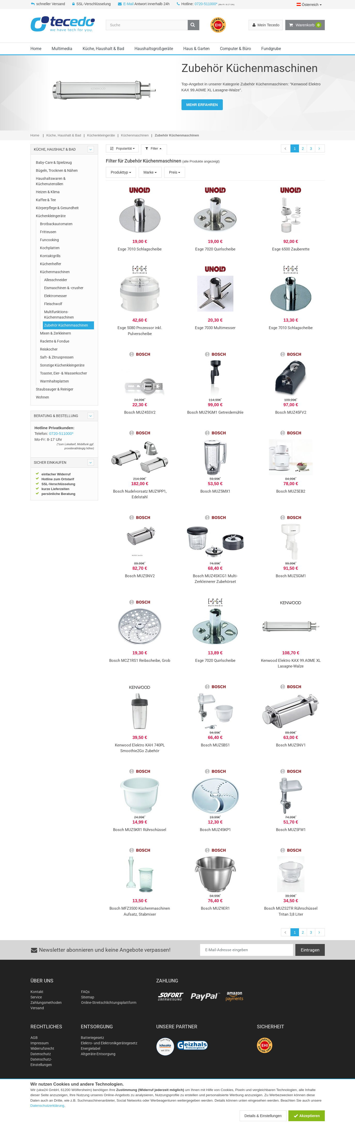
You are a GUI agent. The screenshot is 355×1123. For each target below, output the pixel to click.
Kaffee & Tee (46, 200)
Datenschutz (40, 1054)
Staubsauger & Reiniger (54, 389)
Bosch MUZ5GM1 (291, 576)
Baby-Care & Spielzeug (54, 162)
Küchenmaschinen (55, 272)
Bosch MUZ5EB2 (290, 491)
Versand (37, 1008)
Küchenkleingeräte (51, 216)
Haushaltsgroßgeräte (154, 48)
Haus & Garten (196, 48)
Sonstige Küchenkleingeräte (62, 365)
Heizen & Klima (48, 192)
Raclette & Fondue (54, 341)
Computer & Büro (235, 48)
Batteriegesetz (92, 1038)
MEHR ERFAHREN (202, 105)
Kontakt (36, 992)
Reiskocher (49, 349)
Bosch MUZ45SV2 (139, 412)
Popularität (122, 148)
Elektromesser (55, 296)
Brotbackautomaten (56, 224)
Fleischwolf (53, 304)
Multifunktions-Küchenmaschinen (59, 314)
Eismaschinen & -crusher (63, 288)
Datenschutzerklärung (47, 1106)
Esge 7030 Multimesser (215, 327)
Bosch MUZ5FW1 (291, 829)
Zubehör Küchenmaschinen (66, 325)
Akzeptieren (306, 1115)
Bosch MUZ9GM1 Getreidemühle (215, 412)
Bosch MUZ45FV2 (290, 412)
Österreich (309, 5)
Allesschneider (55, 280)
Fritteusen (48, 232)
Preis (174, 172)
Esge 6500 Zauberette (291, 249)
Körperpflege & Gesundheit (57, 208)
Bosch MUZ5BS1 (215, 745)
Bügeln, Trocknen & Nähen (57, 170)
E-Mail (128, 4)
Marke (150, 172)
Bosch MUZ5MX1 (215, 491)
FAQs (85, 992)
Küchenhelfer (50, 264)
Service (36, 997)
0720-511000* (206, 4)
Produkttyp (121, 172)
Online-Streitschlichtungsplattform (108, 1002)
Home (35, 48)
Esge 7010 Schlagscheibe (140, 249)
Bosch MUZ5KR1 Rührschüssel (139, 829)
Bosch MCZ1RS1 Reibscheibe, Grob (139, 660)
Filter (154, 148)
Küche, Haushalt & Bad (103, 48)
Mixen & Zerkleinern (55, 333)
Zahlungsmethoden (46, 1002)
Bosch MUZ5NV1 (291, 745)
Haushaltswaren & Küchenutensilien (51, 181)
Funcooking (49, 240)
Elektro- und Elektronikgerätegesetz (109, 1043)
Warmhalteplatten (54, 381)
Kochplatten (50, 248)
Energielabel (90, 1048)
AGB (34, 1038)
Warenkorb (305, 25)
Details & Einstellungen (263, 1116)
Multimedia (62, 48)
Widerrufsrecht (42, 1048)
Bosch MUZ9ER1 (215, 908)
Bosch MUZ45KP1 (215, 829)
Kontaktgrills (50, 256)
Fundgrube (271, 48)
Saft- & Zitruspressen (57, 357)
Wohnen (42, 397)
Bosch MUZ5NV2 (140, 576)
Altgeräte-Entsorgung (98, 1054)
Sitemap (87, 997)
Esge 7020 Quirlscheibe (215, 249)
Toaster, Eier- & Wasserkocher (63, 373)
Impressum (39, 1043)
